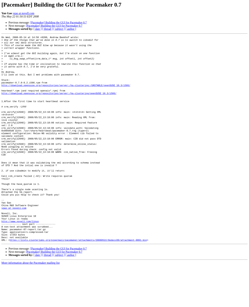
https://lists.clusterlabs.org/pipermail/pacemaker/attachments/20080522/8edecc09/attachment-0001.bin (78, 281)
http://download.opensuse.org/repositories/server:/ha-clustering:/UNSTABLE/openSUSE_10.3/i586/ (65, 95)
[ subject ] (59, 28)
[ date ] (38, 28)
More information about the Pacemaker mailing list (30, 303)
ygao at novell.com (23, 13)
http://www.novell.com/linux (20, 258)
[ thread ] (47, 28)
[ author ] (71, 28)
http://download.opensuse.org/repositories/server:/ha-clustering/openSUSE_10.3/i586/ (58, 105)
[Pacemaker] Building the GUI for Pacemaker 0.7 (58, 22)
